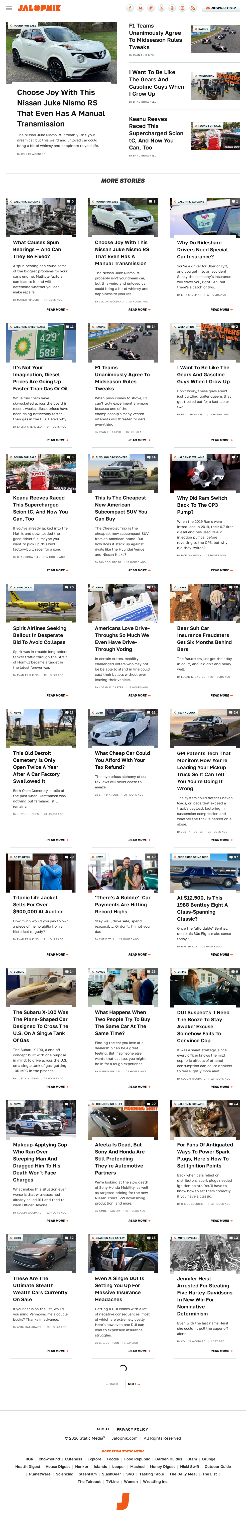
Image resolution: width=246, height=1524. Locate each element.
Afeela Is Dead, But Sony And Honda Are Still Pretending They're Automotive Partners (120, 1159)
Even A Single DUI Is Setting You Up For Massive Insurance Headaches (119, 1288)
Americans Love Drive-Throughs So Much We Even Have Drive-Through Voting (122, 638)
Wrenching (206, 75)
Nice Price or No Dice (193, 857)
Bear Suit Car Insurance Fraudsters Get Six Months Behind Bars (204, 638)
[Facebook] (130, 8)
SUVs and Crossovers (112, 457)
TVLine (112, 1481)
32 (72, 1238)
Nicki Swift (189, 1466)
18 (154, 587)
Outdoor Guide (218, 1466)
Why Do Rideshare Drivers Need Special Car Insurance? (202, 250)
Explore (94, 1459)
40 (154, 857)
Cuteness (73, 1459)
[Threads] (172, 8)
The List (209, 1474)
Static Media (91, 1438)
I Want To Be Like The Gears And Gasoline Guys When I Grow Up (156, 83)
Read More (56, 309)
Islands (100, 1466)
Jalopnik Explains (27, 201)
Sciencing (64, 1474)
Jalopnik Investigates (30, 326)
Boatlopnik (22, 857)
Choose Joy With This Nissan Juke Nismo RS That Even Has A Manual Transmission (61, 108)
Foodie (113, 1459)
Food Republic (137, 1459)
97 (236, 857)
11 (72, 326)
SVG (130, 1474)
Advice (100, 971)
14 (154, 326)
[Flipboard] (151, 8)
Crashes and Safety (110, 1237)
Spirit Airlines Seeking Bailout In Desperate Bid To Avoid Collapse (39, 635)
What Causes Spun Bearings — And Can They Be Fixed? (37, 249)
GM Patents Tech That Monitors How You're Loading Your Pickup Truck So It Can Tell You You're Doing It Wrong (204, 770)
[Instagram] (182, 8)
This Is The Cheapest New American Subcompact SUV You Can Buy (121, 508)
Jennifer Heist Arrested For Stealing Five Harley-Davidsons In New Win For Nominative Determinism (204, 1296)
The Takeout (89, 1481)
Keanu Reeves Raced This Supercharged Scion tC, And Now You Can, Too (156, 133)
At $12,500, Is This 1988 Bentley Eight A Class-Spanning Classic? (202, 908)
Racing (203, 28)
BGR (29, 1459)
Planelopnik (23, 587)
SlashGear (111, 1474)
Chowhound (49, 1459)
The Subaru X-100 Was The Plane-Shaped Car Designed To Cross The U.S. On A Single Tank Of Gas (40, 1026)
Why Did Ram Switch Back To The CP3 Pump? (202, 505)
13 (72, 712)
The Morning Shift (109, 1103)
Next (132, 1384)
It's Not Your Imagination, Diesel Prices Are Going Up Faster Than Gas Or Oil (40, 378)
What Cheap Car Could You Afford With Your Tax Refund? (122, 760)
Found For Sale (25, 25)
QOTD (99, 712)
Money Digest (162, 1466)
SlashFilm (88, 1474)
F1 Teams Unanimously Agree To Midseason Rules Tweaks (155, 36)
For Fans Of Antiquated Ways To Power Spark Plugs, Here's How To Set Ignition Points (205, 1155)
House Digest (58, 1466)
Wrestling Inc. (156, 1481)
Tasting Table (151, 1474)
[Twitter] (161, 8)
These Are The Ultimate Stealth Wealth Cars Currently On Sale (40, 1288)
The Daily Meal (183, 1474)
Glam (192, 1459)
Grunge (208, 1459)
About (102, 1429)
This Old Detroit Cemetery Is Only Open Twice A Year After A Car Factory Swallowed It (36, 767)
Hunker (81, 1466)
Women (131, 1481)
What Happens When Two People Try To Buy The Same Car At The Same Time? (122, 1022)
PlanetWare (40, 1474)
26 (154, 971)
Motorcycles (187, 1237)
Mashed (137, 1466)
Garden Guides (168, 1459)
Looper (118, 1466)
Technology (187, 712)
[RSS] (193, 8)
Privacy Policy (132, 1429)
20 (72, 587)
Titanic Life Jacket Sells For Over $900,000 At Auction (38, 905)
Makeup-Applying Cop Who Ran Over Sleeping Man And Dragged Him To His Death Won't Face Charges (40, 1162)
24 (236, 712)
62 (154, 712)
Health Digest (27, 1466)
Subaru (19, 971)
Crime (182, 587)
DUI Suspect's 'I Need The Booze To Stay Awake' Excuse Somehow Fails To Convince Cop (203, 1026)
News (99, 587)
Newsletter (221, 8)
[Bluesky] (140, 8)
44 (72, 1104)
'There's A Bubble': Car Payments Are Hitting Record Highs (123, 905)
